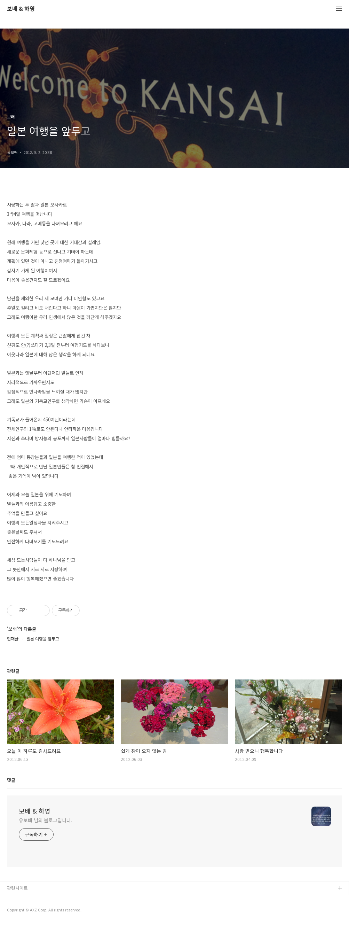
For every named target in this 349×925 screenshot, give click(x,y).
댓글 (11, 780)
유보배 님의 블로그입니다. (45, 820)
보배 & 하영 (21, 9)
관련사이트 (17, 888)
